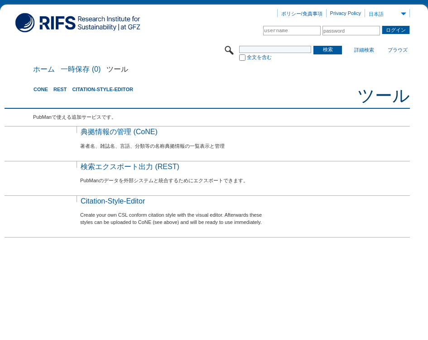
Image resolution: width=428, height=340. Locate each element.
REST (60, 89)
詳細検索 (364, 50)
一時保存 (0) (81, 69)
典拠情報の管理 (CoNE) (119, 132)
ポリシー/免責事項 (301, 13)
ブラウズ (398, 50)
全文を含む (259, 57)
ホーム (44, 69)
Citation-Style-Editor (102, 89)
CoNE (41, 89)
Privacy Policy (345, 13)
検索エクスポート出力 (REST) (130, 166)
